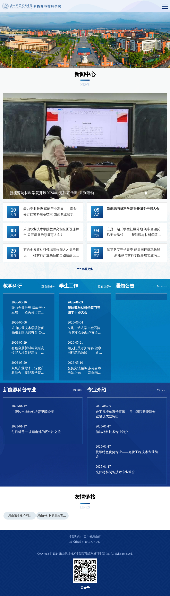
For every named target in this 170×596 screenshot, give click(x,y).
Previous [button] (11, 40)
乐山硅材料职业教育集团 (53, 515)
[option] (85, 40)
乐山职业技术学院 (19, 515)
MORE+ (162, 286)
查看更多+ (47, 286)
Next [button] (159, 40)
